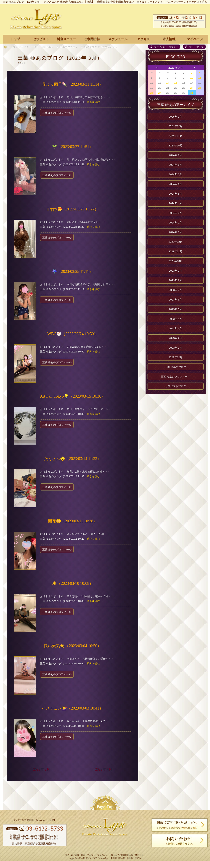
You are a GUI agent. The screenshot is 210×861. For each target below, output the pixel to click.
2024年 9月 (175, 155)
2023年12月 (175, 241)
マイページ (195, 39)
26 (151, 92)
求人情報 (169, 39)
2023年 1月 (175, 347)
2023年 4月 (103, 769)
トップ (11, 46)
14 (167, 82)
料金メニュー (66, 39)
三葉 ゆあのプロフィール (57, 112)
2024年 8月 (175, 164)
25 (199, 87)
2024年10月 (175, 145)
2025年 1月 (175, 116)
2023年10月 (175, 261)
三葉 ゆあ (45, 46)
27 (159, 92)
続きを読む (93, 102)
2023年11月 (175, 251)
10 (191, 77)
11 (199, 77)
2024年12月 (175, 126)
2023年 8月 (175, 280)
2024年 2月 (175, 222)
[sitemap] (194, 47)
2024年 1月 (175, 232)
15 (175, 82)
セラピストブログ (175, 386)
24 (191, 87)
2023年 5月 (175, 309)
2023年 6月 (175, 299)
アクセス (143, 39)
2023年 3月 (175, 328)
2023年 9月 (175, 270)
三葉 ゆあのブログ (64, 46)
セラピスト (41, 39)
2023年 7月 (175, 289)
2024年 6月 (175, 184)
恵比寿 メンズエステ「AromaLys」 (94, 858)
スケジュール (117, 39)
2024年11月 (175, 135)
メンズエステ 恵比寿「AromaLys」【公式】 (69, 1)
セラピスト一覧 (27, 46)
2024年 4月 (175, 203)
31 (191, 92)
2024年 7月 (175, 174)
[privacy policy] (164, 47)
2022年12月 (175, 357)
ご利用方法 (92, 39)
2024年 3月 (175, 212)
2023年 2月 (41, 769)
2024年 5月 (175, 193)
